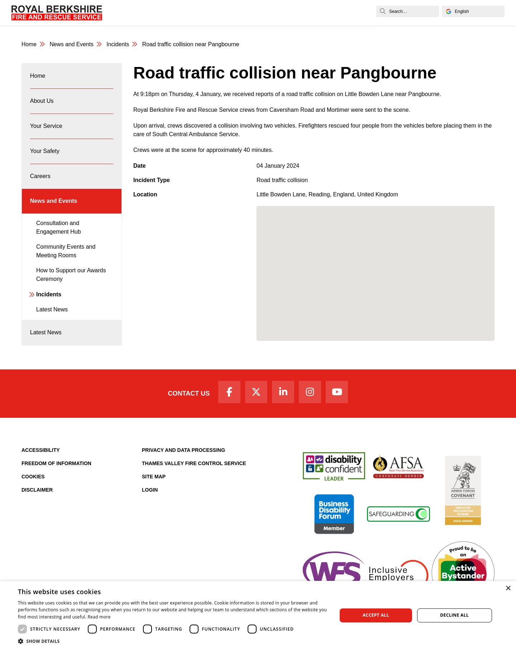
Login (150, 495)
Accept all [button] (376, 615)
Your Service (46, 128)
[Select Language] (473, 11)
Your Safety (44, 154)
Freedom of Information (56, 469)
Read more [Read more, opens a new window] (99, 617)
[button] (173, 641)
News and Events (130, 21)
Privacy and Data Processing (183, 455)
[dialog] (258, 615)
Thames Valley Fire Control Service (194, 469)
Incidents (119, 45)
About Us (42, 102)
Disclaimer (37, 495)
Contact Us (187, 398)
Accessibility (41, 455)
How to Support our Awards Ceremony (71, 279)
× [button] (508, 588)
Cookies (33, 482)
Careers (40, 180)
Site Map (154, 482)
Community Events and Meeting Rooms (65, 256)
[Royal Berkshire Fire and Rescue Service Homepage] (56, 12)
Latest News (52, 314)
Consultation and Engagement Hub (58, 232)
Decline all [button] (454, 615)
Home (29, 45)
